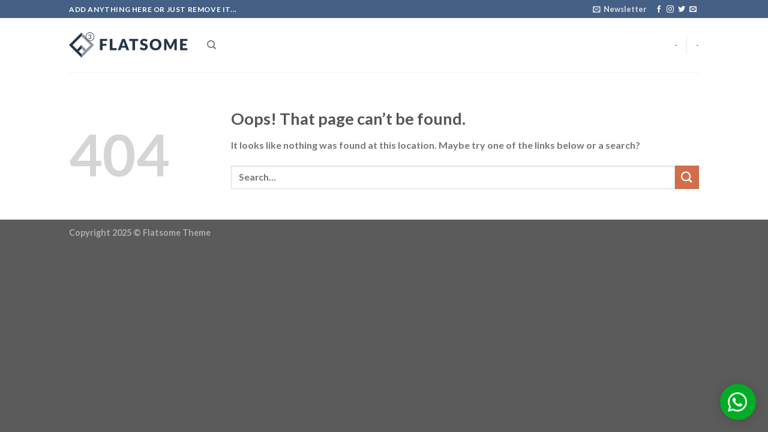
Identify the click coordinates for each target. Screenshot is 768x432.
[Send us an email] (693, 9)
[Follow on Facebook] (658, 9)
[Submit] (687, 177)
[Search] (211, 45)
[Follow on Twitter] (681, 9)
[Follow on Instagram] (670, 9)
